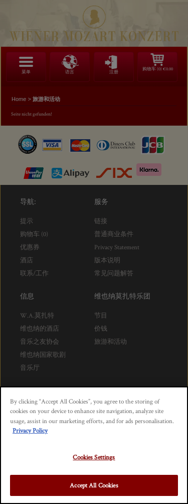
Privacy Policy (30, 430)
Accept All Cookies (94, 485)
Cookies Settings (94, 457)
